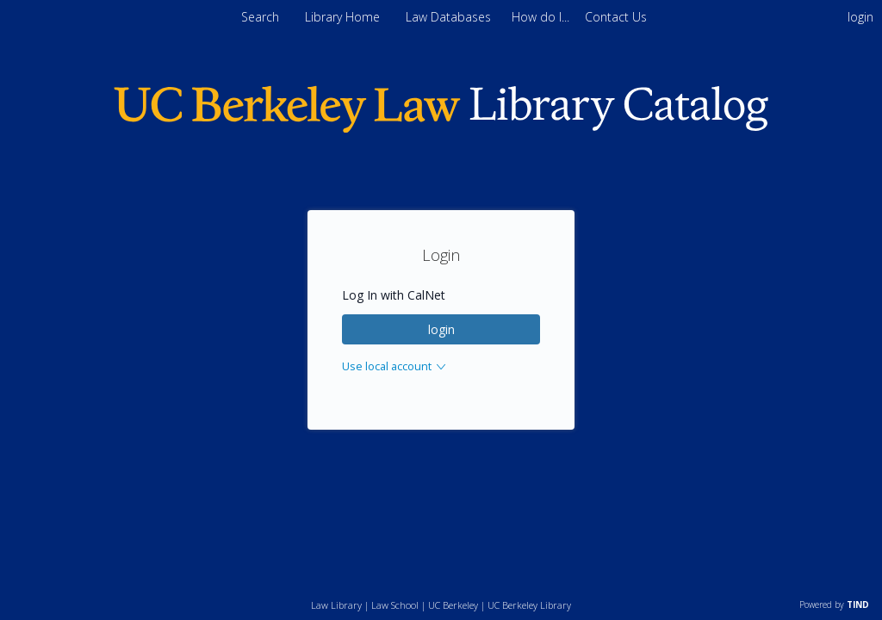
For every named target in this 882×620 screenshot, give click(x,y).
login (441, 329)
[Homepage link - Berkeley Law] (441, 129)
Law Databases (450, 17)
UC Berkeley (453, 604)
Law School (395, 604)
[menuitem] (542, 17)
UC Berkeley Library (529, 604)
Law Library (336, 604)
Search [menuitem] (260, 17)
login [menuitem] (860, 17)
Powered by (834, 604)
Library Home (344, 17)
